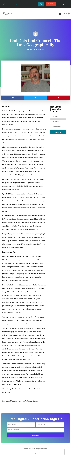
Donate (50, 4)
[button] (59, 13)
